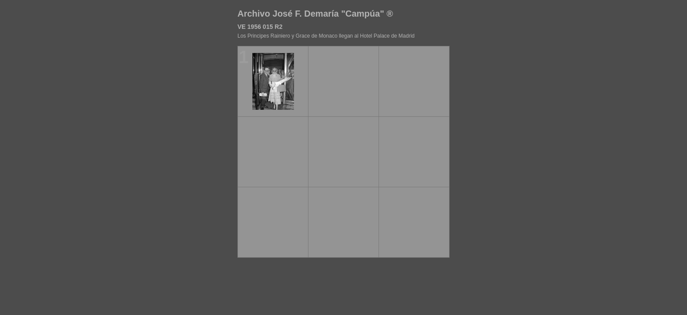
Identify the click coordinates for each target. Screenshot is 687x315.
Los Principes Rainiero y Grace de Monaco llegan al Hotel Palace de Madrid (325, 36)
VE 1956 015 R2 (260, 26)
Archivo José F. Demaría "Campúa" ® (315, 13)
